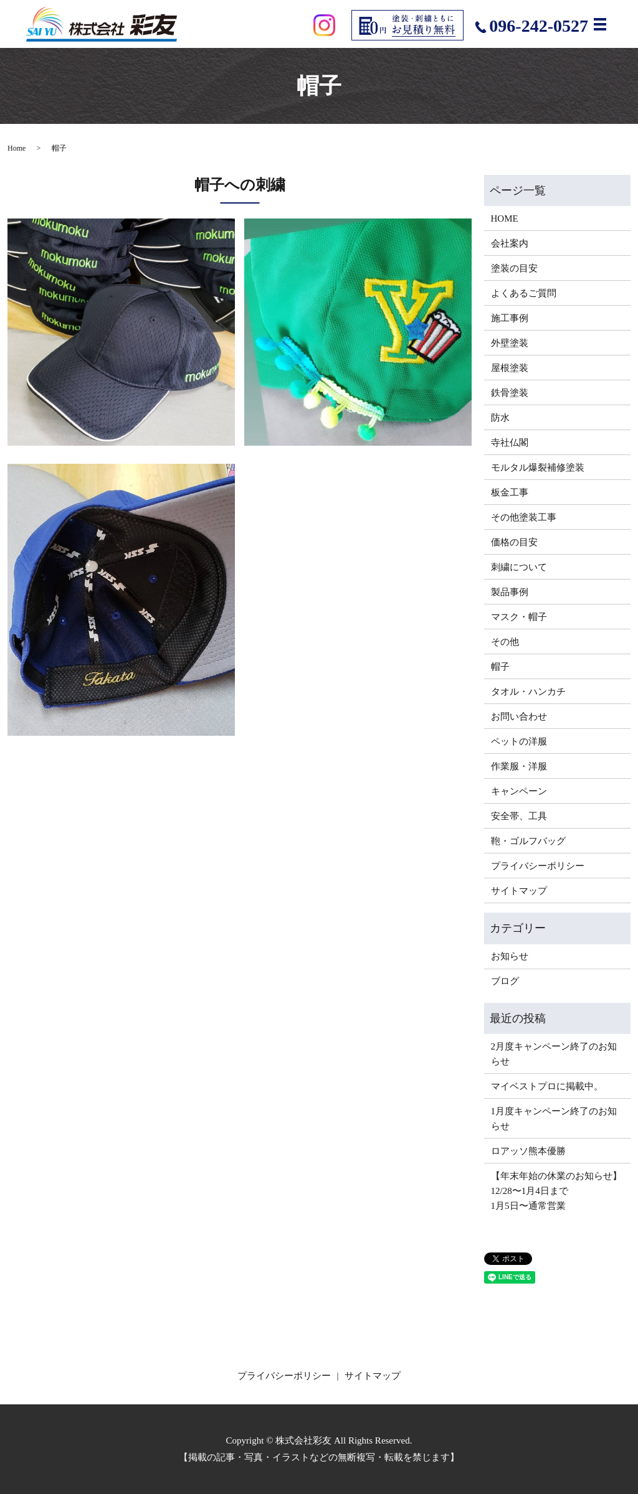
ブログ (505, 981)
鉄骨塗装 (509, 393)
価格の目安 (514, 542)
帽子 (500, 667)
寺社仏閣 (509, 443)
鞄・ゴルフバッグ (528, 841)
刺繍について (519, 567)
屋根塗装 (509, 368)
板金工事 (509, 492)
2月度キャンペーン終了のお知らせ (554, 1053)
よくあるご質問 (523, 293)
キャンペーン (519, 791)
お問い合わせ (519, 716)
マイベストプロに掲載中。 (547, 1086)
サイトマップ (519, 891)
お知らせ (509, 956)
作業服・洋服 (519, 766)
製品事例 (509, 592)
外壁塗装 (509, 343)
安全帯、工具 (519, 816)
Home (16, 148)
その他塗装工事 (523, 517)
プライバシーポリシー (537, 866)
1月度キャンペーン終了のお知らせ (554, 1118)
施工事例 (509, 318)
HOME (504, 218)
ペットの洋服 (519, 741)
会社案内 (509, 243)
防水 (500, 418)
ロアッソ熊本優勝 (528, 1151)
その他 (505, 642)
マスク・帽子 (519, 617)
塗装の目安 (514, 268)
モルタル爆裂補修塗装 (537, 467)
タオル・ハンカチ (528, 692)
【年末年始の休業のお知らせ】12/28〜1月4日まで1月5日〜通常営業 (556, 1191)
